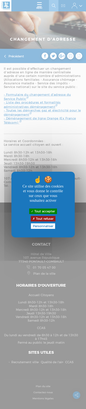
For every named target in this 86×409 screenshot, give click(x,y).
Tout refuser (43, 218)
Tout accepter (43, 211)
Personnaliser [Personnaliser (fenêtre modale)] (43, 226)
